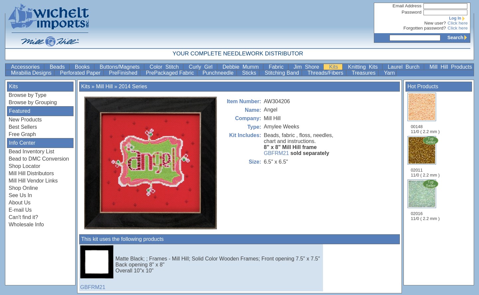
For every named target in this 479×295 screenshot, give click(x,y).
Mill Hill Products (450, 67)
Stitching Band (283, 73)
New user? (435, 23)
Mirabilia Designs (32, 73)
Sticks (250, 73)
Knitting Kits (364, 67)
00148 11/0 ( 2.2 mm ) (425, 113)
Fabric (278, 67)
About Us (20, 202)
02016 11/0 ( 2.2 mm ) (426, 200)
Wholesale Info (26, 224)
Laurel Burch (405, 67)
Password (411, 12)
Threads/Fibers (326, 73)
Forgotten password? (424, 28)
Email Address (407, 5)
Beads (59, 67)
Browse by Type (28, 95)
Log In (458, 18)
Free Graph (22, 134)
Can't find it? (23, 217)
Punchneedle (219, 73)
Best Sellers (23, 127)
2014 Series (133, 86)
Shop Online (23, 188)
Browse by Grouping (33, 102)
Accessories (27, 67)
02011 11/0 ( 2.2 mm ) (426, 157)
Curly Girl (202, 67)
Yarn (389, 73)
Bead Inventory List (31, 151)
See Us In (20, 195)
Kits (335, 67)
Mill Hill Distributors (31, 173)
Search (458, 37)
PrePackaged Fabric (170, 73)
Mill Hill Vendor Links (33, 181)
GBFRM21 (276, 153)
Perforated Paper (81, 73)
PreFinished (124, 73)
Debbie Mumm (242, 67)
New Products (25, 119)
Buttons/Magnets (121, 67)
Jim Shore (308, 67)
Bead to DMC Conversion (39, 159)
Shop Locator (24, 166)
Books (84, 67)
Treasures (364, 73)
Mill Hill (104, 86)
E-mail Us (20, 210)
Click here (458, 23)
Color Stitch (166, 67)
